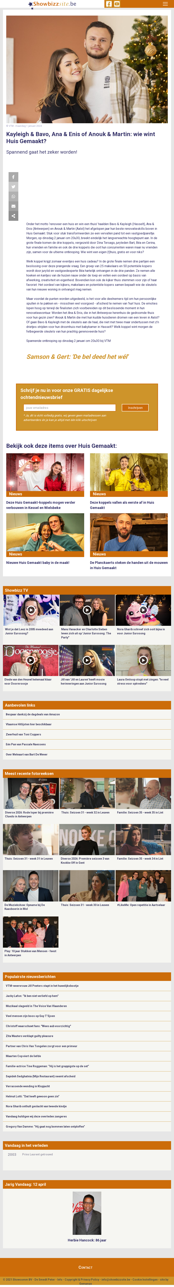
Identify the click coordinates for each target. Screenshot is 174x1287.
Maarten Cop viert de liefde (23, 1056)
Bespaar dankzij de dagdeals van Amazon (33, 714)
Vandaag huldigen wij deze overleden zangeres (36, 1116)
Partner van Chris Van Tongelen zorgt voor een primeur (41, 1046)
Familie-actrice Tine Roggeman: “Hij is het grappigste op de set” (47, 1066)
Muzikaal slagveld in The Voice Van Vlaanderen (36, 1006)
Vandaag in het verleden (26, 1145)
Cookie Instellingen (145, 1279)
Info (59, 1279)
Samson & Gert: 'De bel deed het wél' (77, 356)
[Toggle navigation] (165, 4)
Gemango (85, 1283)
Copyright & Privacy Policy (82, 1279)
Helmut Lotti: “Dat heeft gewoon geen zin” (32, 1096)
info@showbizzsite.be (116, 1279)
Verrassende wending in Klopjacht (28, 1086)
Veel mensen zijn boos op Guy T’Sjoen (30, 1016)
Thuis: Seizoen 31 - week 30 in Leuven (85, 905)
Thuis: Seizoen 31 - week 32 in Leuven (85, 812)
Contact (86, 1267)
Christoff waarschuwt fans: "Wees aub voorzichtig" (38, 1026)
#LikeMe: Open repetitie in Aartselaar (141, 905)
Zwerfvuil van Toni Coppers (23, 734)
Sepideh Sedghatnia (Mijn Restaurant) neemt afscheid (40, 1076)
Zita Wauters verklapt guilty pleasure (29, 1036)
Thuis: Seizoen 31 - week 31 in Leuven (28, 858)
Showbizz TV (16, 590)
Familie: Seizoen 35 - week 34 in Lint (140, 858)
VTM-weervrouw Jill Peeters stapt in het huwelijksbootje (42, 985)
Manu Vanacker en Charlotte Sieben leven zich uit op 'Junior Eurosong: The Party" (86, 633)
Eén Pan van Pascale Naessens (26, 744)
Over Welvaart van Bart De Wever (27, 754)
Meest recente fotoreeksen (29, 773)
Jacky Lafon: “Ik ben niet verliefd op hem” (32, 995)
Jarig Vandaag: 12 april (25, 1184)
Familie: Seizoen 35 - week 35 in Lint (140, 812)
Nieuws (15, 494)
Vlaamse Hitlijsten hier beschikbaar (29, 724)
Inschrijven (135, 408)
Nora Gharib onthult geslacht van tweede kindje (36, 1106)
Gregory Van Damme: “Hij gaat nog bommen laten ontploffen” (45, 1126)
